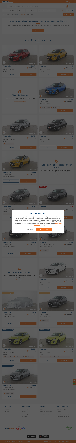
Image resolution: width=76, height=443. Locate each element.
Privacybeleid (58, 223)
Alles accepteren (44, 229)
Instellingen (30, 229)
